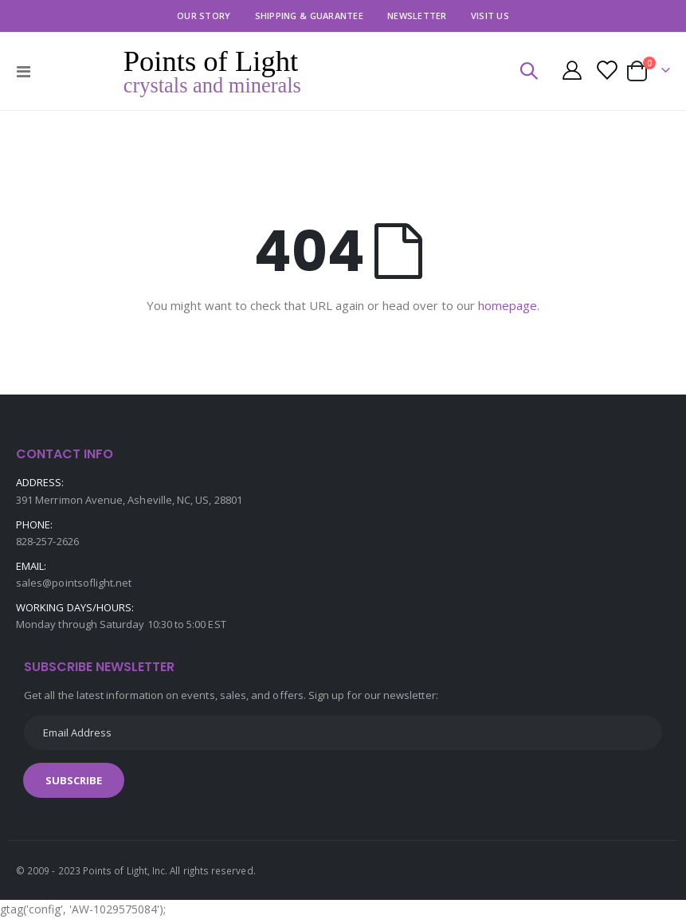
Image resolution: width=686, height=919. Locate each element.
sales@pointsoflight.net (74, 582)
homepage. (508, 305)
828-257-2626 (47, 541)
